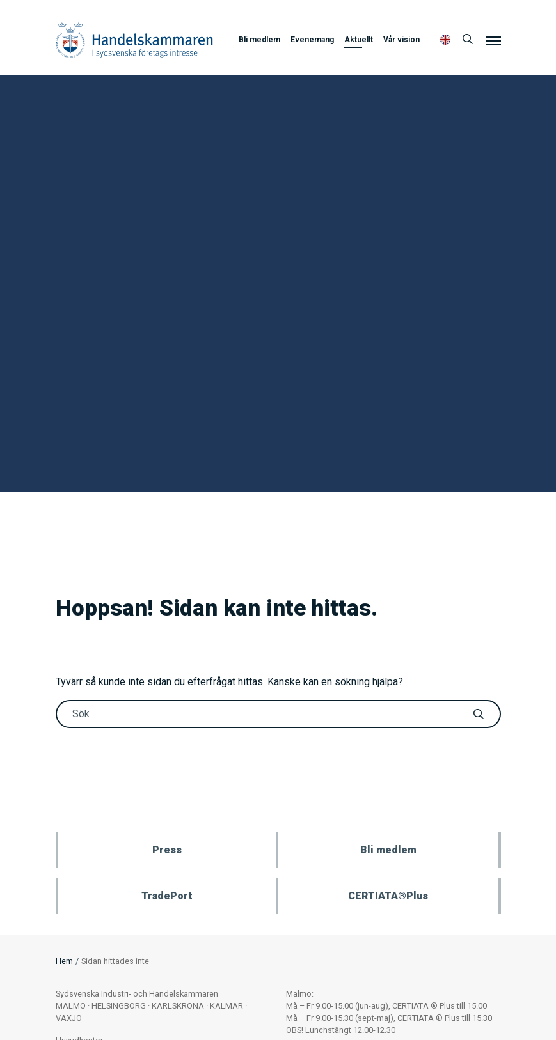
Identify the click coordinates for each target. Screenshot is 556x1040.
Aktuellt (358, 39)
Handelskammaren (134, 40)
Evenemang (312, 39)
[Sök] (468, 39)
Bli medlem (259, 39)
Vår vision (401, 39)
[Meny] (493, 40)
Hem (64, 961)
